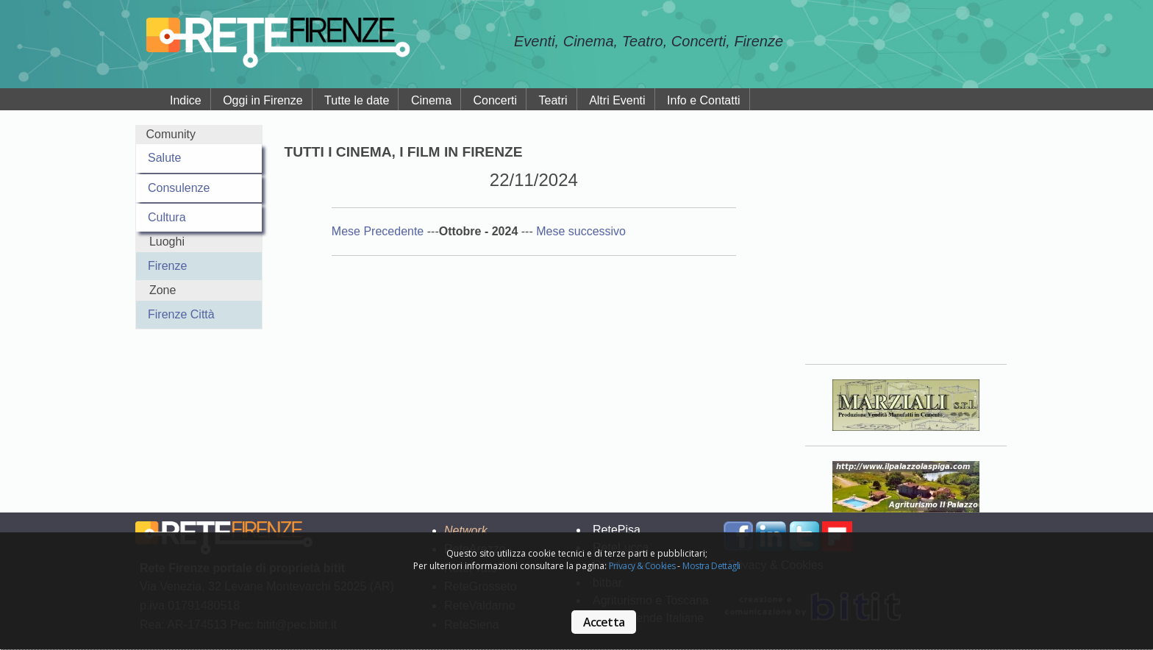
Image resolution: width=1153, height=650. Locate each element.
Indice (185, 100)
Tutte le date (356, 100)
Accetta (603, 622)
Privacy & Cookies (642, 566)
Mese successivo (581, 231)
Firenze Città (181, 314)
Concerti (496, 100)
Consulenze (179, 188)
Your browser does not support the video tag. (906, 234)
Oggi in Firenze (263, 100)
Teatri (553, 100)
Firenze (167, 266)
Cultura (167, 217)
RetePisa (616, 530)
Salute (164, 157)
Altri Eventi (617, 100)
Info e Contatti (703, 100)
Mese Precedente (379, 231)
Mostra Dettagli (711, 566)
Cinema (431, 100)
